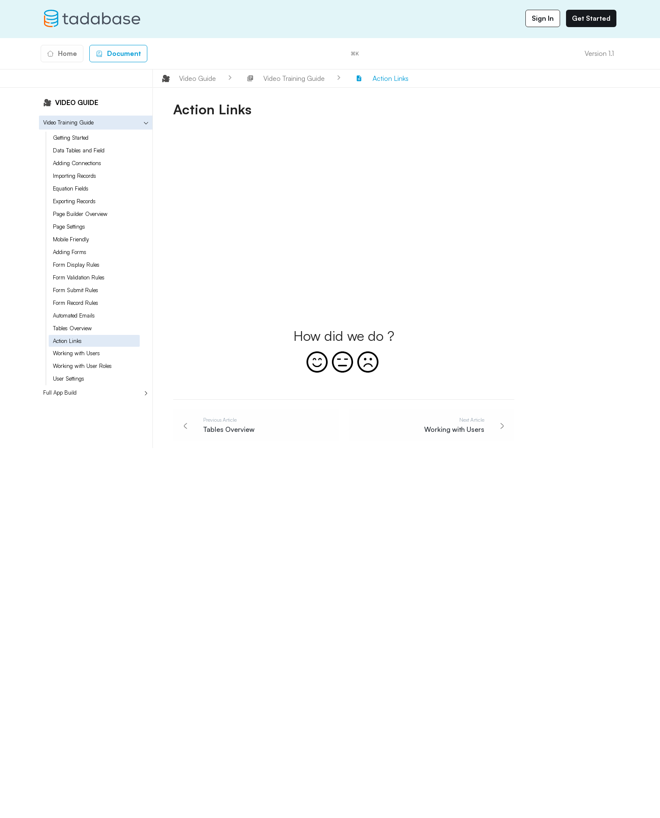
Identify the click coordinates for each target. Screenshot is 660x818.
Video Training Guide (68, 122)
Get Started (591, 18)
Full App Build (60, 392)
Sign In (543, 18)
